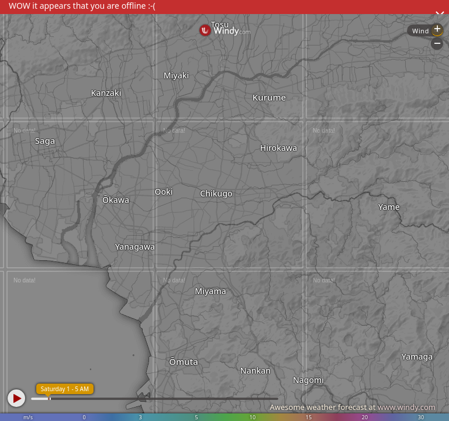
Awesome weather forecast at (353, 407)
